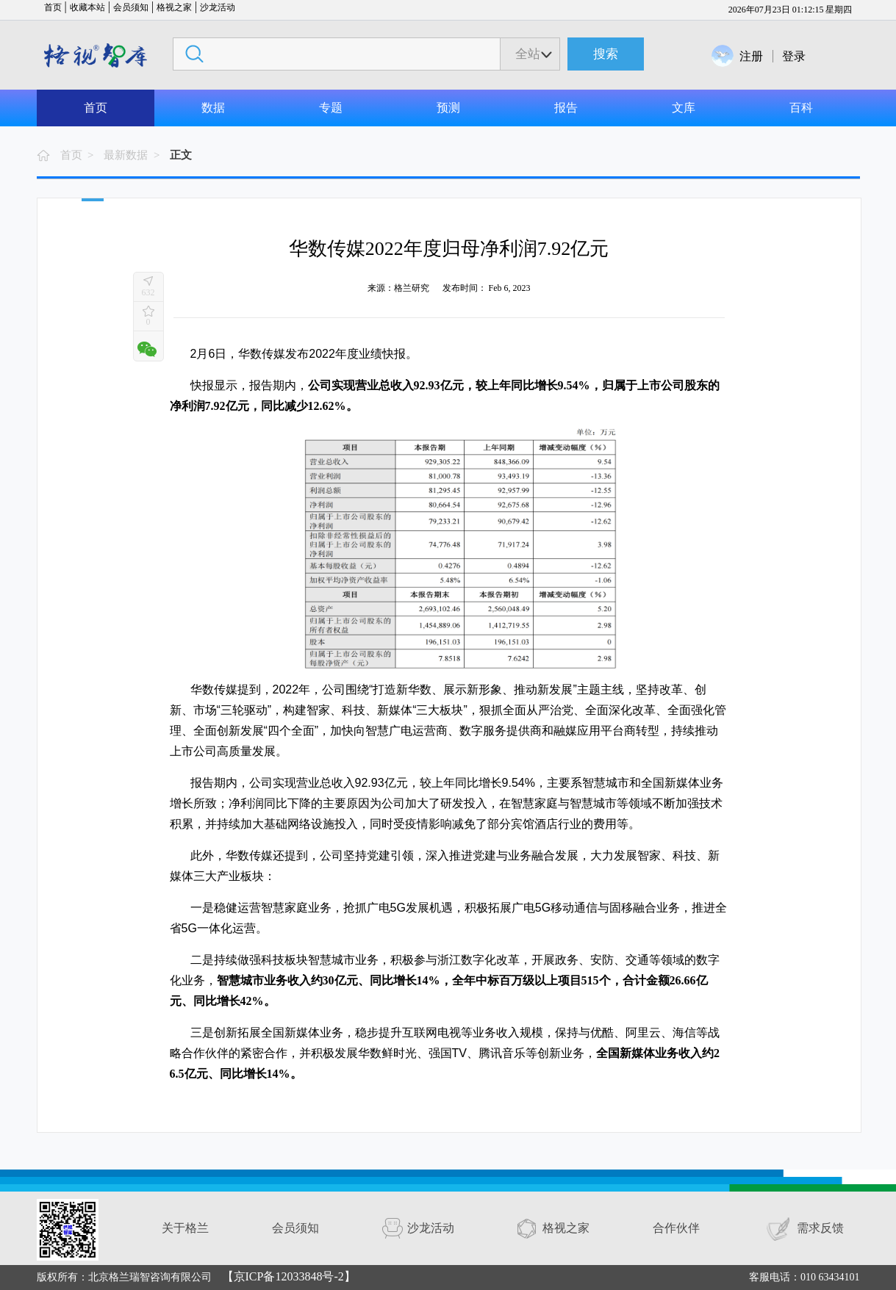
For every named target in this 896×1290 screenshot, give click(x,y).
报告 (566, 107)
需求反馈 (820, 1228)
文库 (683, 107)
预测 (448, 107)
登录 (794, 56)
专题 (331, 107)
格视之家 (174, 7)
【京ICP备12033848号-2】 (289, 1276)
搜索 (605, 54)
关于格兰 (185, 1228)
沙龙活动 (217, 7)
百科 (801, 107)
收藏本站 (87, 7)
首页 (53, 7)
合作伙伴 (676, 1228)
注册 (751, 56)
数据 (213, 107)
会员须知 (130, 7)
